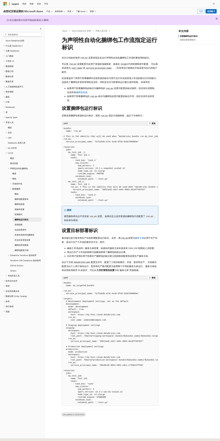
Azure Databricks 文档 (81, 30)
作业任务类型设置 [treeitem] (22, 240)
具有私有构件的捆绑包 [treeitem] (24, 234)
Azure (64, 30)
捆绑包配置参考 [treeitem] (21, 199)
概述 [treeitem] (10, 127)
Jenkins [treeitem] (13, 270)
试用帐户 (211, 11)
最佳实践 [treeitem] (14, 163)
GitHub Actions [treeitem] (16, 265)
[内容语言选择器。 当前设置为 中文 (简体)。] (11, 436)
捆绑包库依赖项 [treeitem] (21, 245)
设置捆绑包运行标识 (189, 36)
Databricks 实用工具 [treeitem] (16, 142)
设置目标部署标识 (188, 39)
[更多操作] (155, 31)
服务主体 (139, 237)
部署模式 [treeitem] (18, 214)
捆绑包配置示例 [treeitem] (21, 250)
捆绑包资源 (81, 92)
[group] (110, 164)
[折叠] (41, 28)
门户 (201, 11)
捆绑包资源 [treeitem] (19, 204)
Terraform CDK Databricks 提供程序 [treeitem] (25, 260)
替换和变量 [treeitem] (19, 209)
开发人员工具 (101, 30)
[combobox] (22, 34)
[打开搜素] (214, 3)
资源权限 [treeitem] (18, 224)
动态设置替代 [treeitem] (20, 229)
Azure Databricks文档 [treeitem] (15, 40)
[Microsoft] (5, 4)
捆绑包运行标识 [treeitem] (21, 219)
